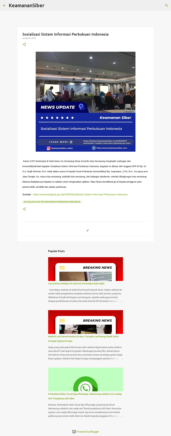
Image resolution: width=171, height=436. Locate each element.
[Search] (49, 5)
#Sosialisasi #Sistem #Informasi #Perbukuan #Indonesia (52, 202)
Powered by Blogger (85, 431)
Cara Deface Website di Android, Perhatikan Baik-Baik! (76, 283)
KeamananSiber (26, 5)
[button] (24, 44)
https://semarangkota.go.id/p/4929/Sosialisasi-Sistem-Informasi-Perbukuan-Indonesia (80, 194)
